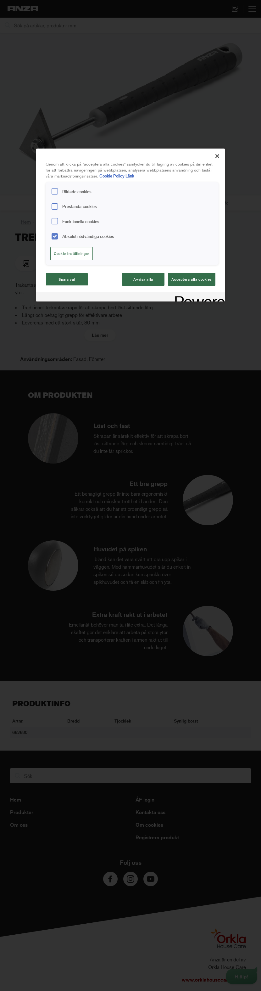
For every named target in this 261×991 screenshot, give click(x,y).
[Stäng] (217, 156)
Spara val (66, 279)
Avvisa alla (143, 279)
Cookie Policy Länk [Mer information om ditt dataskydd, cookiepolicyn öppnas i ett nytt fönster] (116, 175)
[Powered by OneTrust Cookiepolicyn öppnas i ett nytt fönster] (198, 297)
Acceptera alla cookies (191, 279)
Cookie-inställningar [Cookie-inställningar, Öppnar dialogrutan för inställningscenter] (71, 253)
